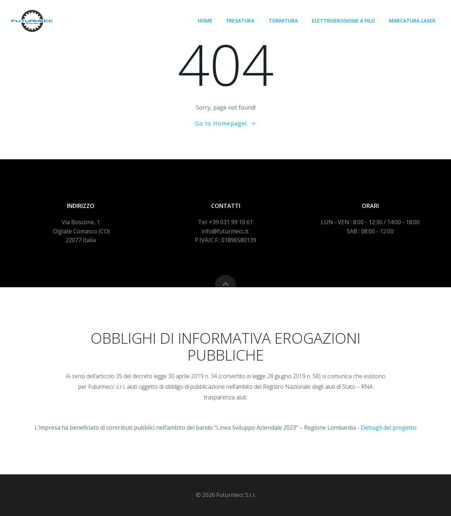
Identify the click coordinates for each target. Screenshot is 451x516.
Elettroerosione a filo (343, 20)
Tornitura (283, 20)
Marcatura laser (412, 20)
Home (205, 20)
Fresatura (240, 20)
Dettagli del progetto (388, 427)
